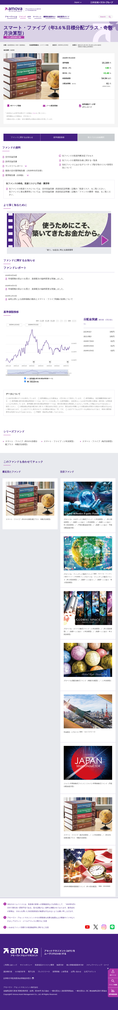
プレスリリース (44, 972)
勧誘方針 (60, 965)
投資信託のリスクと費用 (44, 965)
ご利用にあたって (10, 965)
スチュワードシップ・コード (97, 965)
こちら (34, 113)
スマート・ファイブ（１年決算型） (59, 441)
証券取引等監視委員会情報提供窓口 (18, 978)
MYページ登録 (15, 106)
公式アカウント (90, 972)
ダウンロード (89, 105)
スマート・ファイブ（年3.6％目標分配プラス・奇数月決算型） (21, 443)
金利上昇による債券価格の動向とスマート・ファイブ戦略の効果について (40, 299)
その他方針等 (20, 972)
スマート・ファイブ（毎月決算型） (98, 441)
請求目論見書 (11, 161)
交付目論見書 (11, 157)
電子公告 (31, 972)
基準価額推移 (64, 137)
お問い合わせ (76, 972)
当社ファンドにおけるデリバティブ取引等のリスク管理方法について (87, 166)
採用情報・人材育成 (60, 972)
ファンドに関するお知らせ (24, 137)
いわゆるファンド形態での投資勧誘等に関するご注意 (28, 927)
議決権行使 (7, 972)
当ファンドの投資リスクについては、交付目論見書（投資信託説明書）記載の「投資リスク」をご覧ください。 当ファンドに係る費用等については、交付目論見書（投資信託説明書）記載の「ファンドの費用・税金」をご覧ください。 (60, 192)
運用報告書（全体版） (15, 175)
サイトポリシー (26, 965)
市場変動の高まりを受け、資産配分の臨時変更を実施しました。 (36, 279)
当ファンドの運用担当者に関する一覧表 (79, 160)
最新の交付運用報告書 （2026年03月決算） (24, 171)
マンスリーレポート (14, 166)
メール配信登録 (52, 106)
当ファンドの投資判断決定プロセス (77, 156)
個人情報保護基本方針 (75, 965)
